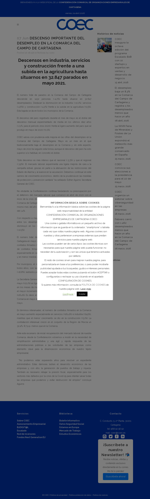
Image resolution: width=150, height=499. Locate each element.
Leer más (86, 289)
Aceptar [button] (82, 294)
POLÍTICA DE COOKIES (93, 284)
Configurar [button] (68, 294)
